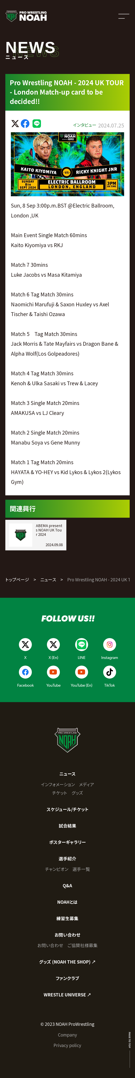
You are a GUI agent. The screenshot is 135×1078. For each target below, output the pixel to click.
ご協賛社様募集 (83, 945)
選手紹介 (67, 858)
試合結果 (67, 825)
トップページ (17, 579)
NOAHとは (67, 902)
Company (67, 1035)
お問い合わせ (67, 935)
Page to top (129, 1040)
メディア (86, 784)
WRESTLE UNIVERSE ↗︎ (67, 994)
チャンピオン (56, 869)
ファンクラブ (67, 978)
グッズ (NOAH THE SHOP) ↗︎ (67, 962)
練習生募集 (67, 918)
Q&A (67, 885)
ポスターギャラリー (67, 842)
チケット (59, 793)
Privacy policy (67, 1045)
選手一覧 (81, 869)
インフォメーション (58, 784)
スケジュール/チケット (67, 809)
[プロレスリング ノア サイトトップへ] (26, 16)
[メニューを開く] (123, 16)
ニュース (48, 579)
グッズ (77, 793)
